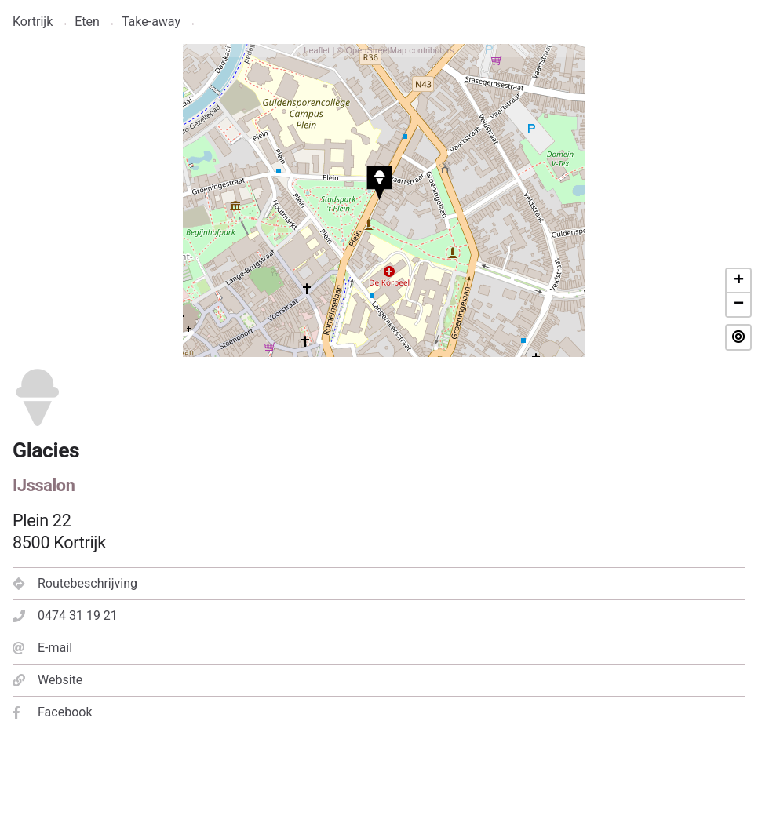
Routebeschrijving (75, 583)
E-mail (42, 647)
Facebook (52, 712)
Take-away (151, 21)
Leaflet (317, 50)
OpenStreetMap (375, 50)
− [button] (739, 304)
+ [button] (739, 281)
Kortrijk (33, 21)
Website (47, 679)
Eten (87, 21)
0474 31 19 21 (65, 615)
